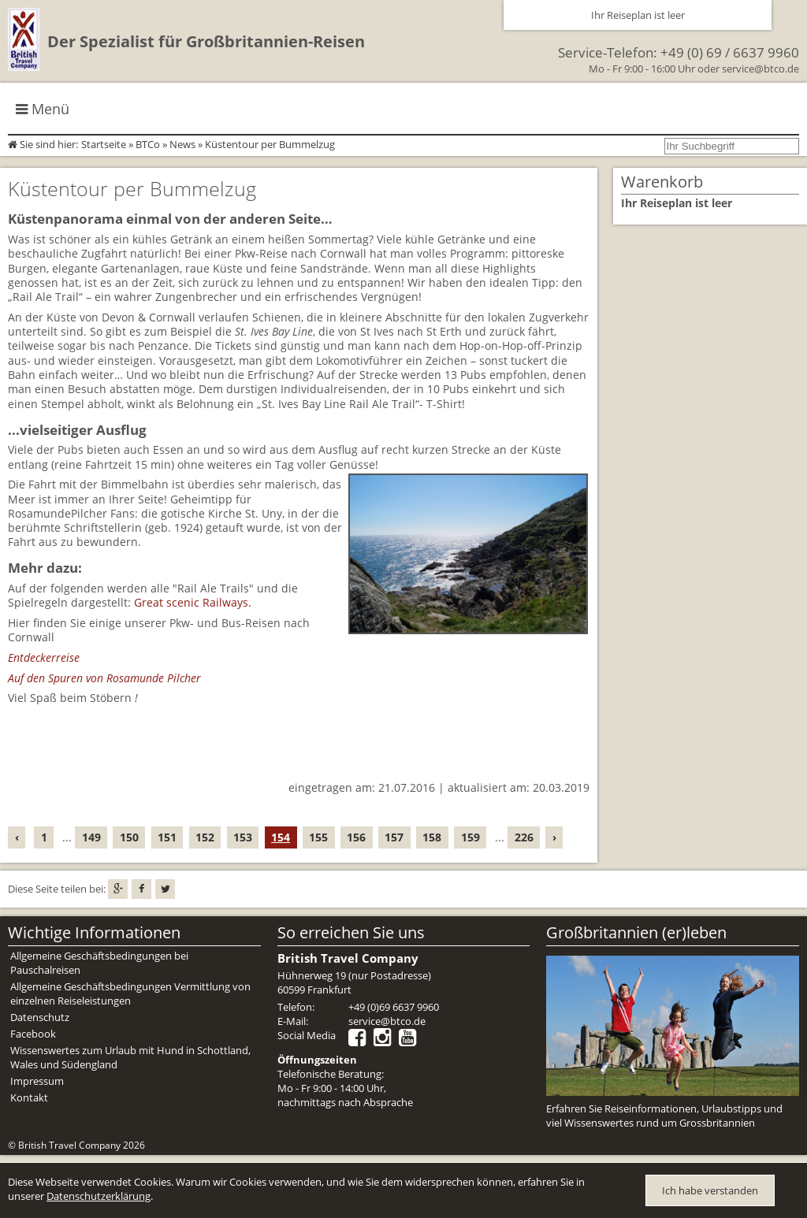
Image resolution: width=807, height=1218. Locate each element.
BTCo (148, 144)
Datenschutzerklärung (98, 1196)
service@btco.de (760, 68)
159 (470, 837)
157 (394, 837)
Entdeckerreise (44, 657)
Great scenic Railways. (192, 602)
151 (167, 837)
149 (91, 837)
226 (524, 837)
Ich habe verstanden (710, 1190)
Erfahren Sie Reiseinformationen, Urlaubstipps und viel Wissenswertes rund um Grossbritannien (664, 1115)
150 (129, 837)
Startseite (103, 144)
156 (356, 837)
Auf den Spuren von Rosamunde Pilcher (104, 677)
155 (318, 837)
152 (204, 837)
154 (280, 837)
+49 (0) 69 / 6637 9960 (729, 52)
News (182, 144)
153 (242, 837)
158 (431, 837)
